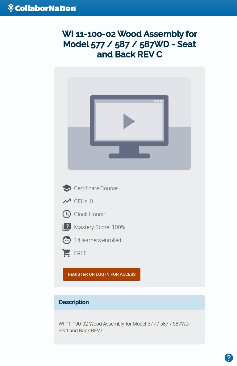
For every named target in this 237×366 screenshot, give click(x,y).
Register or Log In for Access (101, 274)
